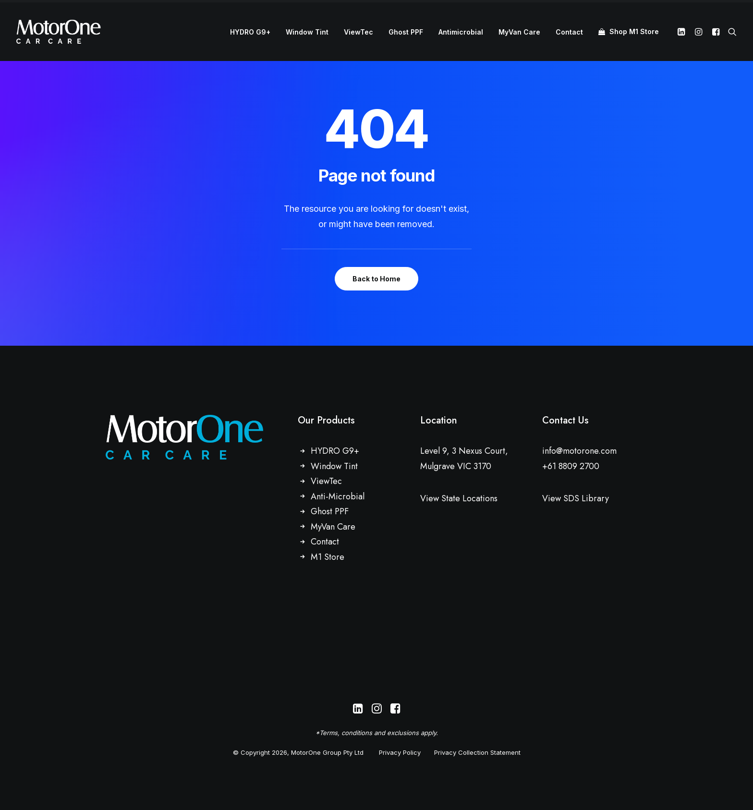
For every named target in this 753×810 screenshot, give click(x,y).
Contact (569, 32)
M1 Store (327, 557)
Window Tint (307, 32)
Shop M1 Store (634, 31)
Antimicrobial (460, 32)
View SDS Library (575, 498)
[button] (682, 31)
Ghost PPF (406, 32)
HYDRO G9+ (250, 32)
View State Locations (459, 498)
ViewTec (358, 32)
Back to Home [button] (376, 279)
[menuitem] (250, 32)
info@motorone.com (579, 451)
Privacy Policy (400, 752)
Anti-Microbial (337, 496)
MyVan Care (519, 32)
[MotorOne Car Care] (58, 32)
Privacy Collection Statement (477, 752)
